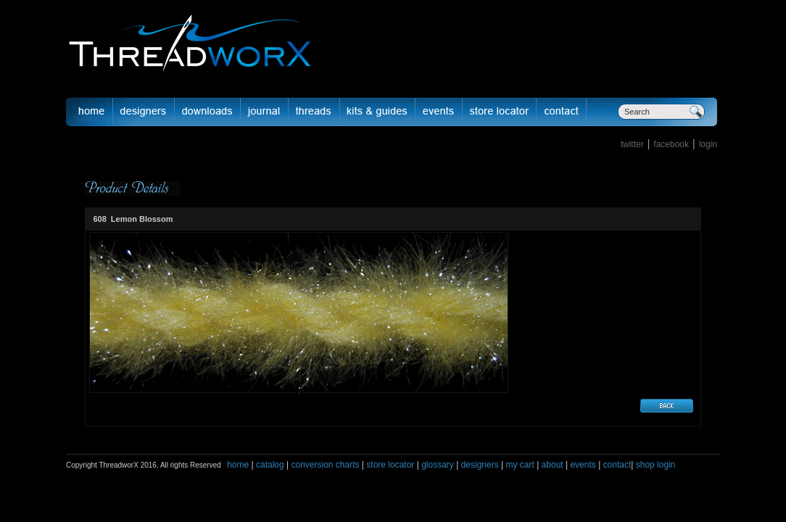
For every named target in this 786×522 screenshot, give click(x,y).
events (582, 465)
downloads (208, 111)
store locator (390, 465)
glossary (437, 465)
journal (265, 111)
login (708, 144)
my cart (519, 465)
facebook (671, 144)
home (238, 465)
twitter (632, 144)
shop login (654, 465)
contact (617, 465)
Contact (562, 111)
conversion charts (325, 465)
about (552, 465)
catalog (270, 465)
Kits (377, 111)
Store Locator (500, 111)
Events (439, 111)
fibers (314, 111)
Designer (144, 111)
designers (480, 465)
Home (89, 111)
